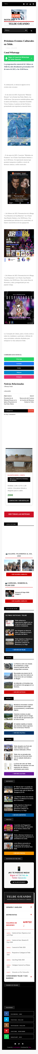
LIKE (20, 1016)
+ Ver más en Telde (19, 652)
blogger (30, 411)
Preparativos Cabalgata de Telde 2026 (18, 956)
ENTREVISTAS (11, 917)
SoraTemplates (16, 1049)
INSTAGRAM (15, 1027)
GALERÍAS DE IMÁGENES (11, 926)
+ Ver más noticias (19, 694)
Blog (29, 1049)
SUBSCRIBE (21, 1033)
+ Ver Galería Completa (19, 574)
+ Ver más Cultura (19, 776)
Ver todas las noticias (19, 514)
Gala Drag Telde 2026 (18, 962)
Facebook (19, 364)
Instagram (19, 377)
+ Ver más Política (19, 735)
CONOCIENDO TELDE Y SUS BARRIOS (17, 979)
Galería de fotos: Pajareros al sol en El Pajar (19, 936)
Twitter (19, 368)
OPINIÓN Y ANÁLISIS (14, 909)
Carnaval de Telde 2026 (19, 949)
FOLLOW (21, 1022)
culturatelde (14, 48)
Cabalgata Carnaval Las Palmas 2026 (18, 968)
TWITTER (14, 1022)
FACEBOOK (14, 1016)
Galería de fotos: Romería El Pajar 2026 (17, 943)
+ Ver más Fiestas (19, 855)
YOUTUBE (14, 1033)
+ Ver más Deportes (19, 817)
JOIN (20, 1039)
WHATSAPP (14, 1039)
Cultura (8, 48)
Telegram (19, 373)
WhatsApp (19, 359)
